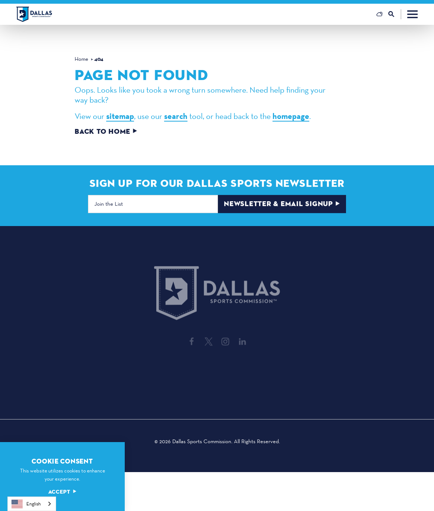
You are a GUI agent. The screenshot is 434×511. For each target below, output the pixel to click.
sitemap (120, 116)
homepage (291, 116)
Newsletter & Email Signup (282, 204)
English (26, 504)
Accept (62, 492)
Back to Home (106, 132)
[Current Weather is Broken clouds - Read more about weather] (379, 14)
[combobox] (31, 504)
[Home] (34, 14)
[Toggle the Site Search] (394, 14)
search (175, 116)
